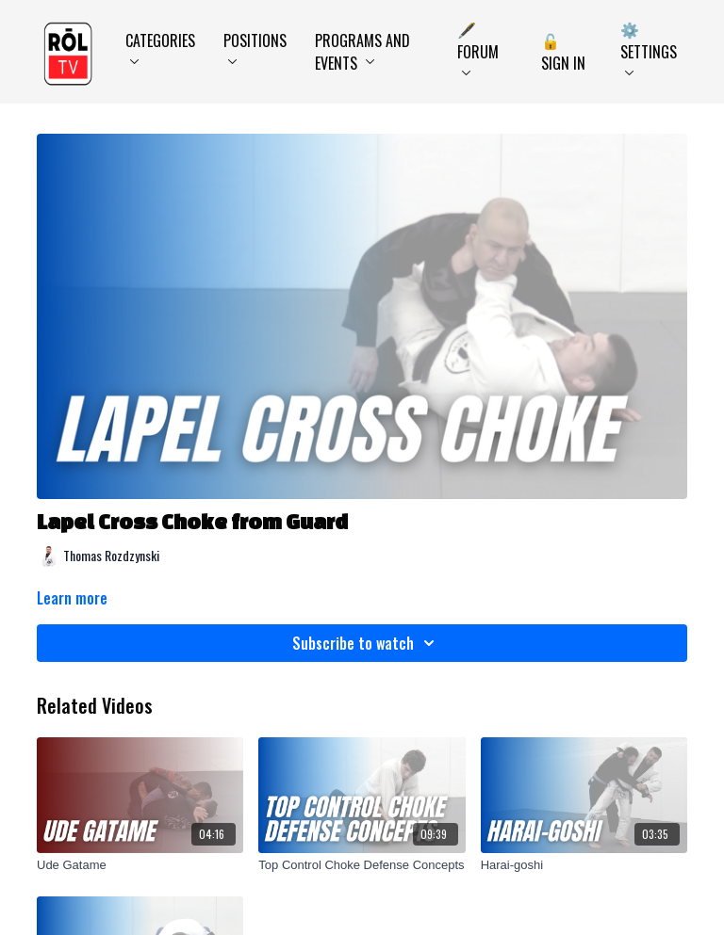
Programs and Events (362, 51)
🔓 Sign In (563, 51)
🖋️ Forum (478, 46)
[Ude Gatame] (140, 865)
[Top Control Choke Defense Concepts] (361, 865)
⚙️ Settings (648, 46)
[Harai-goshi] (584, 865)
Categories (160, 46)
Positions (255, 46)
